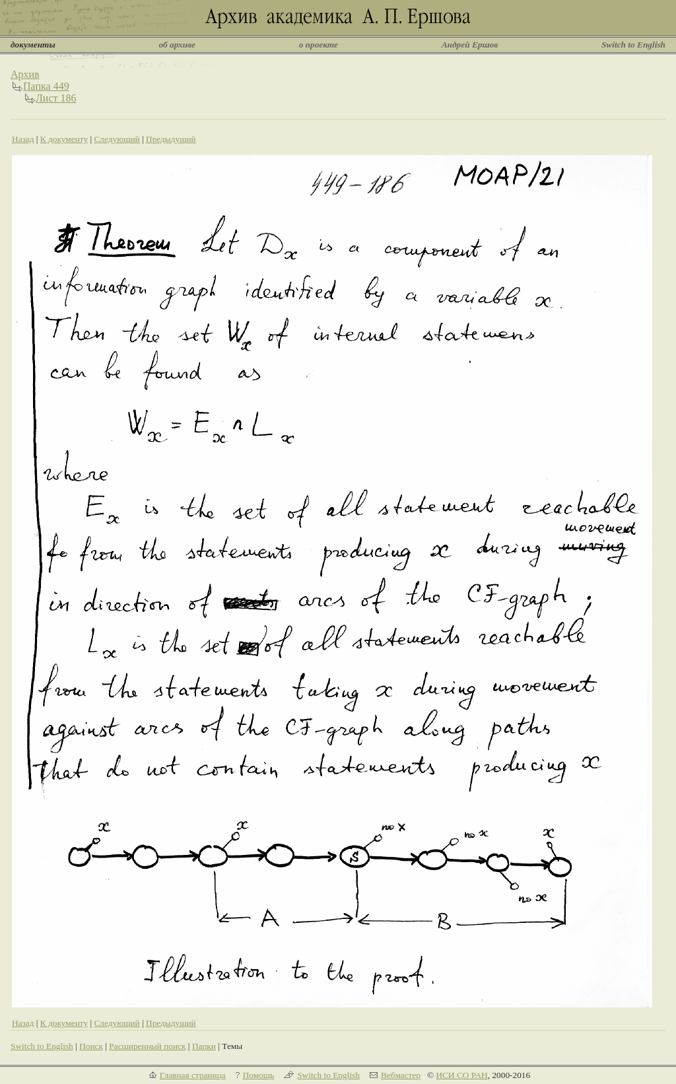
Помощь (258, 1075)
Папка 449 (46, 86)
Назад (23, 139)
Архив (25, 74)
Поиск (91, 1046)
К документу (64, 139)
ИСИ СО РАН (461, 1075)
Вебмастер (401, 1075)
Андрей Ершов (470, 45)
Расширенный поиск (147, 1046)
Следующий (116, 139)
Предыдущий (171, 139)
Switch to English (633, 45)
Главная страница (193, 1075)
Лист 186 (56, 98)
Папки (204, 1046)
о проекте (318, 45)
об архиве (176, 45)
